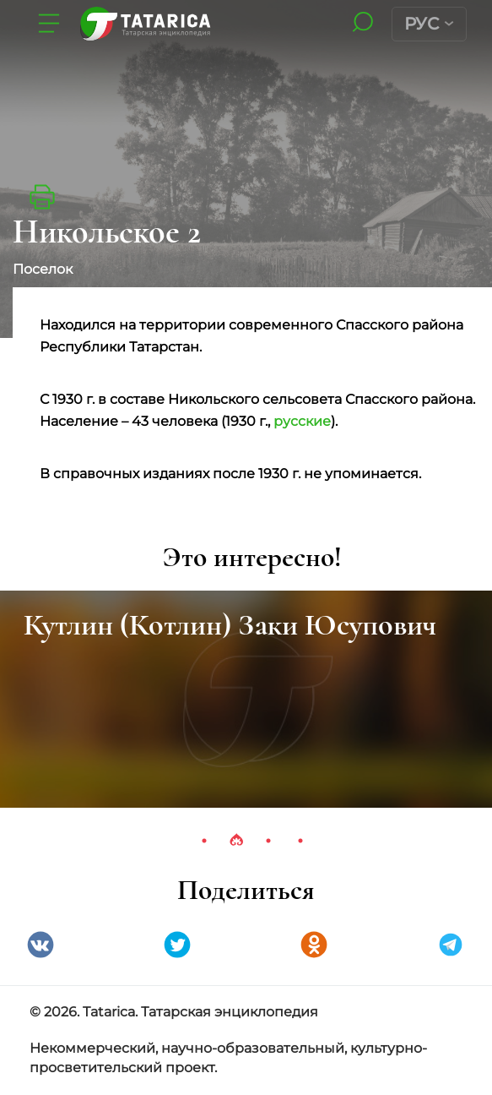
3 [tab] (268, 840)
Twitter (177, 944)
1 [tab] (204, 840)
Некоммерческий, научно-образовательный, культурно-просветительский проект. (228, 1058)
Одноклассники (313, 944)
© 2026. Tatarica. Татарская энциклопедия (174, 1012)
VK (40, 944)
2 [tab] (236, 840)
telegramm (450, 944)
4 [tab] (300, 840)
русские (302, 421)
